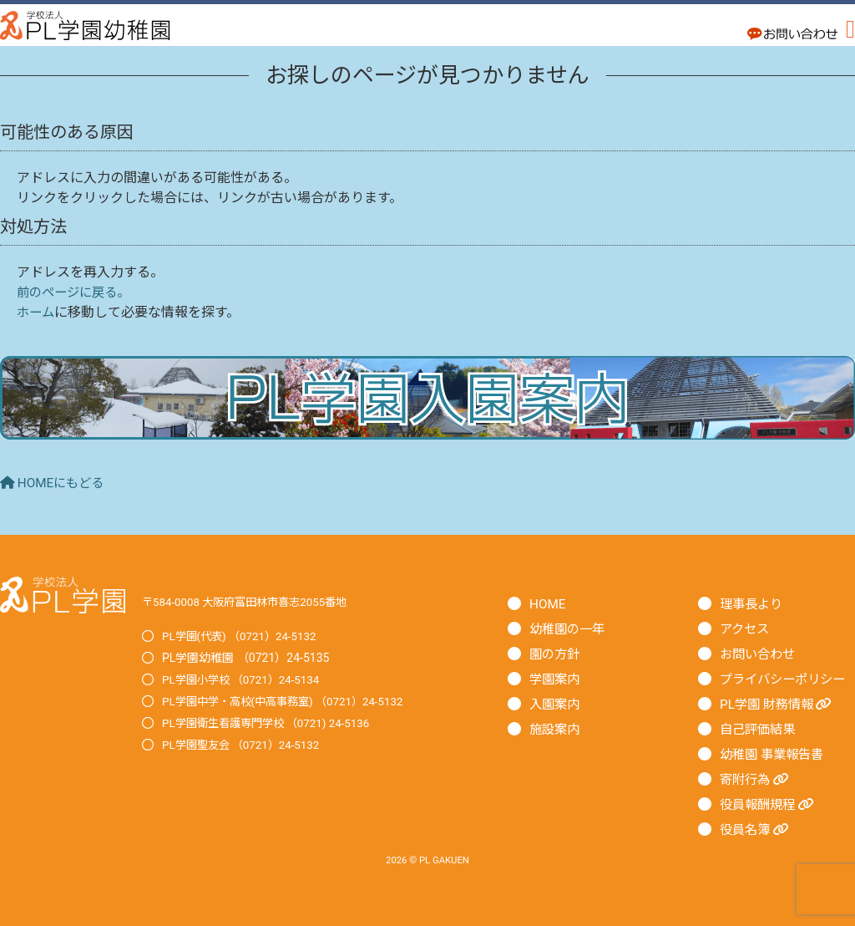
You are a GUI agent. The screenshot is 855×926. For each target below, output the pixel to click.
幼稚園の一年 (569, 629)
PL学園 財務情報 (779, 704)
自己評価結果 (760, 729)
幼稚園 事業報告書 (775, 754)
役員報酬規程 (770, 804)
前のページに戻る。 (77, 292)
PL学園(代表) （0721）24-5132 (244, 636)
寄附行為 (756, 779)
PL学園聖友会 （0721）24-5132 (245, 744)
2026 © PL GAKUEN (427, 860)
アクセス (746, 629)
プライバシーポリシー (786, 679)
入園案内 (556, 704)
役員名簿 (756, 829)
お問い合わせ (760, 654)
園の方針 (556, 654)
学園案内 (556, 679)
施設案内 (556, 729)
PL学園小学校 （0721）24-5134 (245, 679)
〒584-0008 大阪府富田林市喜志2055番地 (251, 601)
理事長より (753, 604)
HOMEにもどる (54, 483)
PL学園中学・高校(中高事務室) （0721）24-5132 (290, 701)
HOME (548, 604)
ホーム (37, 312)
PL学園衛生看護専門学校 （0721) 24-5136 (272, 723)
